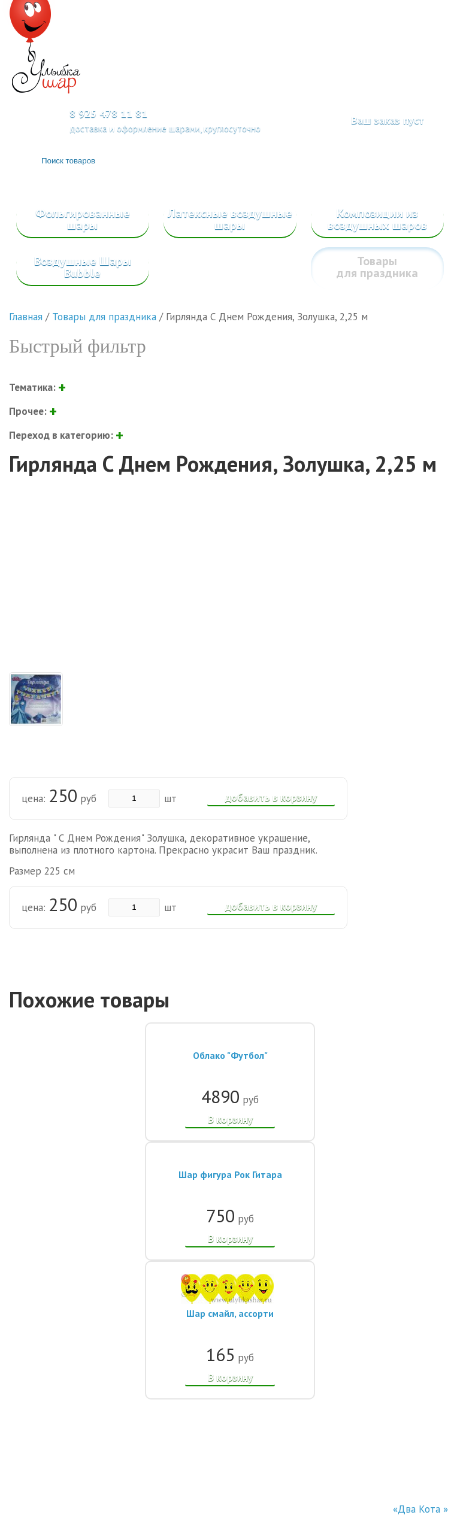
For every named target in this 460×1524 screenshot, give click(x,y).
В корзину (230, 1119)
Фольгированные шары (82, 219)
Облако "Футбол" (230, 1055)
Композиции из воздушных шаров (377, 219)
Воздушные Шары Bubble (82, 267)
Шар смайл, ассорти (230, 1313)
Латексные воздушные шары (230, 219)
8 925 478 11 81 (108, 113)
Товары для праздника (377, 267)
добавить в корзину (271, 797)
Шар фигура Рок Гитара (230, 1174)
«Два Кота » (420, 1509)
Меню (420, 52)
